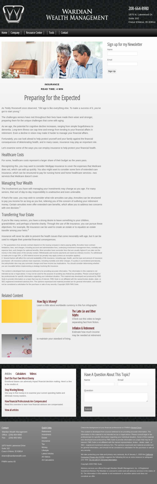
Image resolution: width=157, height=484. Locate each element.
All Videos (46, 457)
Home (4, 33)
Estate (44, 438)
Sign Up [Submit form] (112, 71)
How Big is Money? (47, 301)
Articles (8, 374)
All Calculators (48, 460)
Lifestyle (45, 450)
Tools (51, 33)
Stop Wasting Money (14, 390)
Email (109, 60)
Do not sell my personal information (103, 460)
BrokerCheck (136, 428)
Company (15, 33)
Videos (33, 374)
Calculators (21, 374)
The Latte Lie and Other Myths (84, 313)
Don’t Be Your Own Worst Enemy (19, 378)
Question (88, 390)
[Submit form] (88, 409)
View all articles (12, 410)
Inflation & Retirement (83, 328)
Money (44, 447)
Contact (64, 33)
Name (109, 49)
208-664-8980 (138, 8)
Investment (46, 434)
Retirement (46, 431)
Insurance (46, 441)
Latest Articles (48, 454)
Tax (43, 444)
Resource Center (34, 33)
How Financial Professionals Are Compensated (26, 401)
